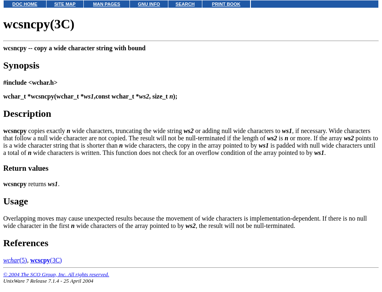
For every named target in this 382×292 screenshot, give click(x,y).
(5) (15, 260)
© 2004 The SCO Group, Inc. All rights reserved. (56, 274)
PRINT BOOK (226, 4)
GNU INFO (149, 4)
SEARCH (185, 4)
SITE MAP (65, 4)
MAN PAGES (106, 4)
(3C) (46, 260)
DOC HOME (25, 4)
